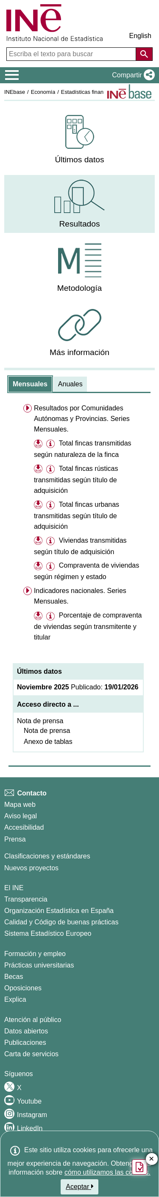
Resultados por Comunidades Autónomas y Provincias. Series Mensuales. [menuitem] (82, 418)
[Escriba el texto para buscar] (72, 54)
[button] (132, 75)
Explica (15, 999)
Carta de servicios (31, 1054)
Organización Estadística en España (59, 910)
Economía (43, 92)
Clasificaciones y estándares (47, 856)
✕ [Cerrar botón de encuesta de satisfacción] (151, 1159)
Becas (13, 976)
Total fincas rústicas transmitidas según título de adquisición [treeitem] (76, 479)
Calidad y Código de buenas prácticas (61, 922)
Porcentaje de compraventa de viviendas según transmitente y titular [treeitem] (88, 626)
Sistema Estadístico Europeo (47, 933)
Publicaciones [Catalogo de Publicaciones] (25, 1042)
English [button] (140, 35)
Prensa (15, 839)
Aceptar (79, 1186)
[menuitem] (79, 140)
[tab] (30, 384)
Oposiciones (23, 988)
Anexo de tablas (48, 741)
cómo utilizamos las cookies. (107, 1172)
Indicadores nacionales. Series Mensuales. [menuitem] (80, 596)
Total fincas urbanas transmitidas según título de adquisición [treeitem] (76, 515)
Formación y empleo (35, 953)
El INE (13, 887)
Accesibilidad (24, 827)
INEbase (14, 92)
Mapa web (20, 804)
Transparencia (25, 899)
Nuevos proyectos (31, 868)
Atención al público (32, 1019)
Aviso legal (20, 816)
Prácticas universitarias (39, 965)
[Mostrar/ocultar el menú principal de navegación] (12, 75)
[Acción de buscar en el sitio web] (144, 54)
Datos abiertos (26, 1031)
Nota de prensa (40, 720)
